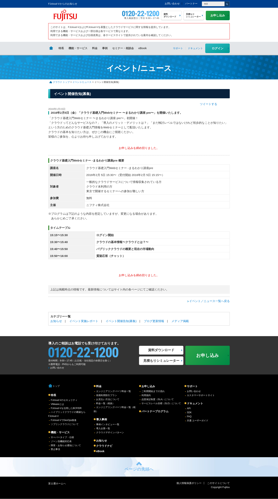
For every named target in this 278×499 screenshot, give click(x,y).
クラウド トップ (61, 82)
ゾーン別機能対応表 (61, 441)
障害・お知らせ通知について (66, 445)
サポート (192, 386)
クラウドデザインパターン (110, 432)
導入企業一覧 (103, 428)
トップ (56, 386)
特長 (61, 48)
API (189, 408)
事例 (105, 48)
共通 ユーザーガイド (197, 420)
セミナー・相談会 (123, 48)
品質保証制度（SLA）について (158, 399)
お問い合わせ (172, 3)
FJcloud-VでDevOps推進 (63, 420)
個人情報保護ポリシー (189, 483)
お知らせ (56, 321)
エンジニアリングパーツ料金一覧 (113, 391)
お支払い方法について (107, 399)
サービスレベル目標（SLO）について (161, 403)
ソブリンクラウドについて (65, 424)
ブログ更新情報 (154, 321)
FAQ (189, 416)
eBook (142, 48)
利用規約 (146, 395)
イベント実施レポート (83, 321)
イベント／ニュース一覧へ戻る (209, 301)
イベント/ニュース (82, 82)
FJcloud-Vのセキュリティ (64, 400)
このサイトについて (218, 483)
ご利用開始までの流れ (153, 391)
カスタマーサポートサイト (201, 395)
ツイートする (208, 104)
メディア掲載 (180, 321)
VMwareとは (57, 404)
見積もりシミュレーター (161, 361)
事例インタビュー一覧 (107, 424)
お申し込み (148, 386)
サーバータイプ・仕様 (62, 437)
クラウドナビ (104, 445)
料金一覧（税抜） (105, 403)
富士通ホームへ (57, 483)
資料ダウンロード (161, 350)
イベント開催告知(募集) (121, 321)
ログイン (217, 48)
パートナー (191, 3)
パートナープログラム (155, 411)
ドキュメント (195, 403)
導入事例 (101, 419)
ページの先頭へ (139, 469)
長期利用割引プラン (106, 395)
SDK (189, 412)
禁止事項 (55, 449)
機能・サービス (78, 48)
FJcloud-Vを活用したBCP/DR (66, 408)
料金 (94, 48)
